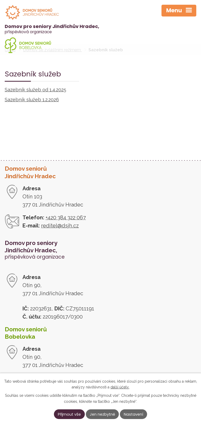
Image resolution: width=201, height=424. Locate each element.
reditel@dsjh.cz (60, 225)
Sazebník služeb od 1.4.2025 (35, 89)
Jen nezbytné (102, 414)
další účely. (119, 387)
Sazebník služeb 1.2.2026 (32, 99)
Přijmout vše (69, 414)
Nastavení (133, 414)
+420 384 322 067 (66, 217)
